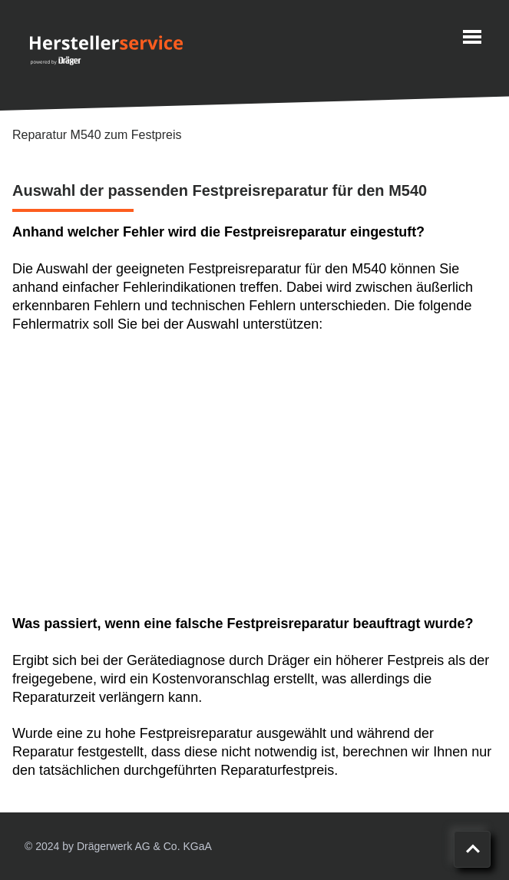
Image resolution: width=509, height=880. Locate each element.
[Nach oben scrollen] (472, 849)
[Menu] (472, 36)
